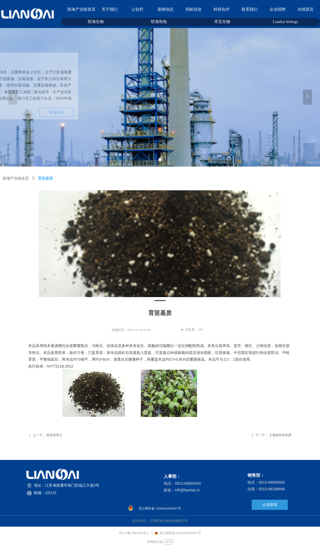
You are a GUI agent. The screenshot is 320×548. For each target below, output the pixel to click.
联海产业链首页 (16, 178)
